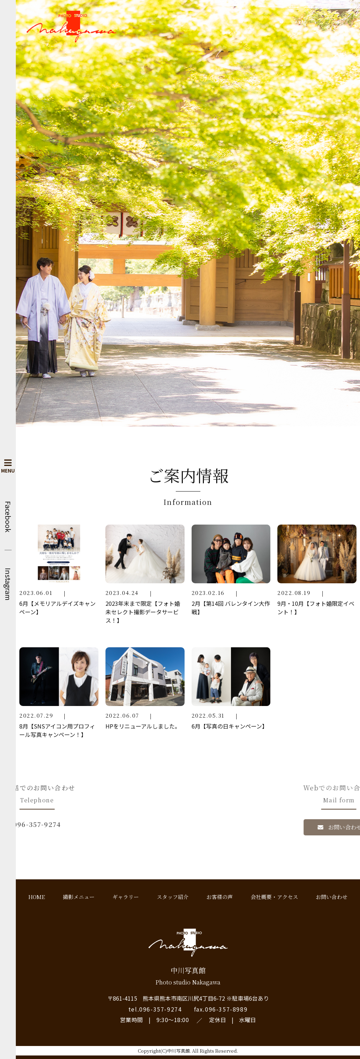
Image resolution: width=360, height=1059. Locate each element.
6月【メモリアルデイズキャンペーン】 (57, 607)
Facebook (8, 516)
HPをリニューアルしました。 (142, 726)
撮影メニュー (79, 896)
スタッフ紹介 (172, 896)
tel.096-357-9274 (155, 1009)
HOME (36, 896)
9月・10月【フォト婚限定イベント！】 (315, 607)
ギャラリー (125, 896)
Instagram (8, 584)
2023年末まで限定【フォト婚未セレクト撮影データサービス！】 (142, 611)
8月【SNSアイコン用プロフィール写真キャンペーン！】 (57, 730)
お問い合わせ (331, 896)
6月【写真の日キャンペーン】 (230, 726)
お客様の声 (219, 896)
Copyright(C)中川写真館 (164, 1050)
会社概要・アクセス (274, 896)
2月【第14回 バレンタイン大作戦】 (231, 607)
